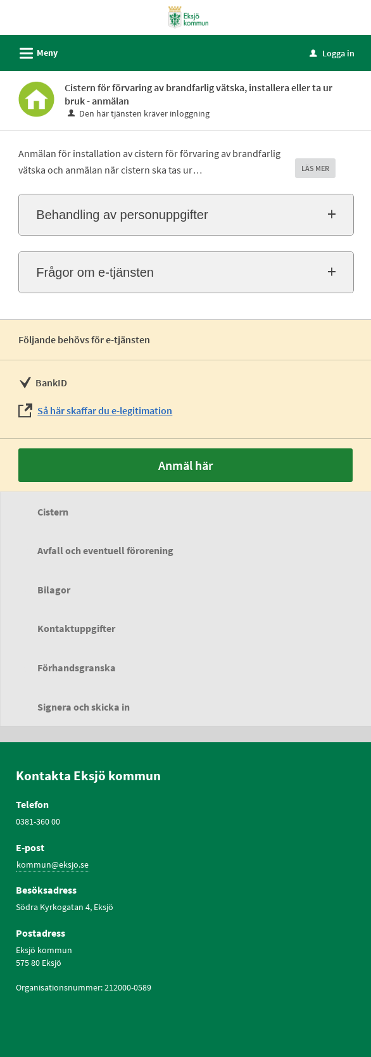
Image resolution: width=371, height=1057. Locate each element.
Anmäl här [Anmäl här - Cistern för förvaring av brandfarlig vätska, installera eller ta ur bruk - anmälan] (185, 465)
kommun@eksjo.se (52, 864)
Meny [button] (34, 51)
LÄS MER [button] (315, 168)
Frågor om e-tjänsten (95, 272)
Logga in (332, 53)
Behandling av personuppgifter (122, 215)
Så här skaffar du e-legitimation (104, 410)
